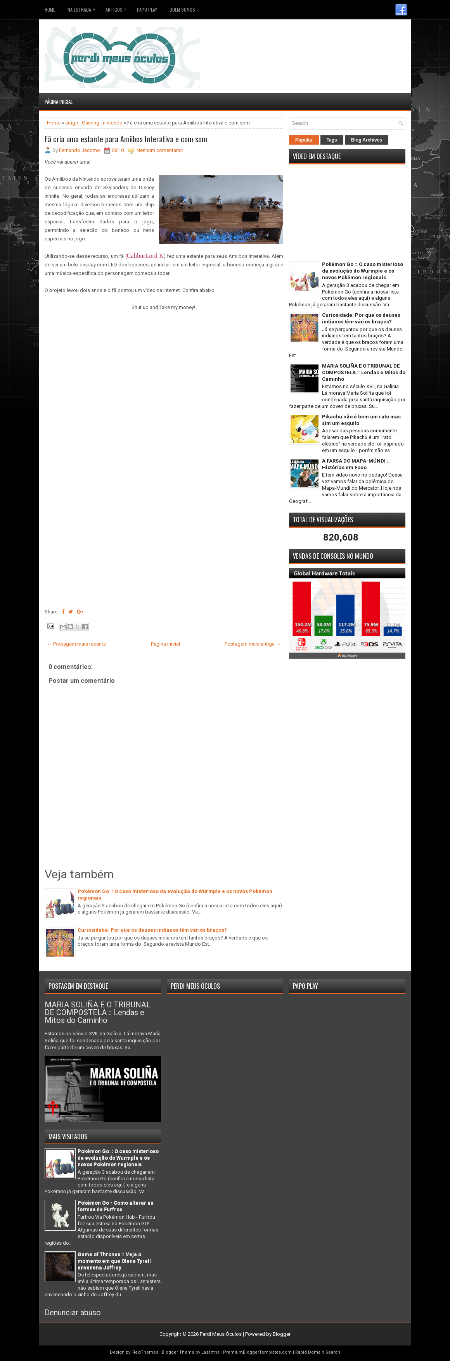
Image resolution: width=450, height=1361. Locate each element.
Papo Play (147, 9)
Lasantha (210, 1352)
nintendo (113, 123)
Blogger (282, 1334)
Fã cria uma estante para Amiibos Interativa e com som (126, 139)
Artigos (118, 8)
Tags (332, 140)
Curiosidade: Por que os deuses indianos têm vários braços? (152, 930)
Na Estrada (83, 8)
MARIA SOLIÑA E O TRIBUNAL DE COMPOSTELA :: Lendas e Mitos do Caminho (363, 372)
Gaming (90, 123)
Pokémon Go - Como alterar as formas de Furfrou (115, 1206)
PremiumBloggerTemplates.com (257, 1352)
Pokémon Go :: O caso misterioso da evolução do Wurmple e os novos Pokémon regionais (362, 270)
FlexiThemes (145, 1352)
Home (50, 9)
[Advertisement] (360, 38)
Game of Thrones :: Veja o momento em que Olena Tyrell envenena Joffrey (114, 1260)
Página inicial (59, 101)
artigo (71, 123)
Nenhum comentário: (160, 150)
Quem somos (182, 9)
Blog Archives (366, 140)
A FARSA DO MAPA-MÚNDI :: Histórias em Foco (356, 464)
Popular (304, 140)
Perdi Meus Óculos (221, 1334)
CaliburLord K (145, 255)
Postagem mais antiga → (253, 644)
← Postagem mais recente (76, 644)
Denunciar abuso (73, 1312)
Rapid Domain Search (317, 1352)
